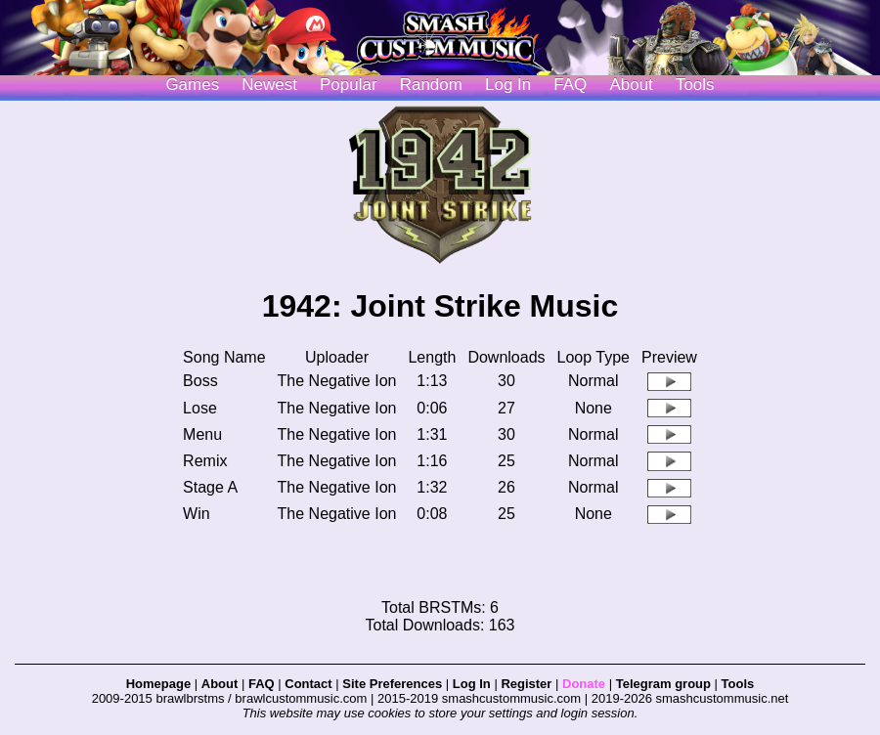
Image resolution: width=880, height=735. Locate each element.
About (630, 84)
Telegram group (663, 683)
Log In (472, 683)
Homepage (158, 683)
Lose (200, 408)
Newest (269, 84)
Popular (348, 84)
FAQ (570, 84)
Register (526, 683)
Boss (200, 380)
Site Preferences (392, 683)
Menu (202, 434)
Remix (205, 461)
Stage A (210, 487)
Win (196, 513)
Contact (308, 683)
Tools (695, 84)
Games (192, 84)
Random (431, 84)
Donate (583, 683)
